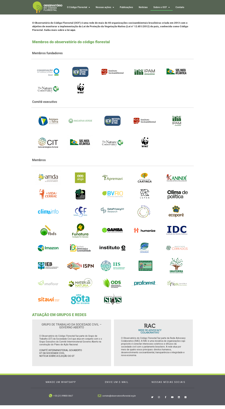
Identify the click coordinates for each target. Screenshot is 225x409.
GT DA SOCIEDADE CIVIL (52, 356)
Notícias (143, 7)
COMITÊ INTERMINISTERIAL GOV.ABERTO (60, 354)
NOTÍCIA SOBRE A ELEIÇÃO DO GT (56, 359)
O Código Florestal (78, 7)
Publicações (126, 7)
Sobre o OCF (161, 7)
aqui (72, 33)
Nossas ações (105, 7)
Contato (179, 7)
